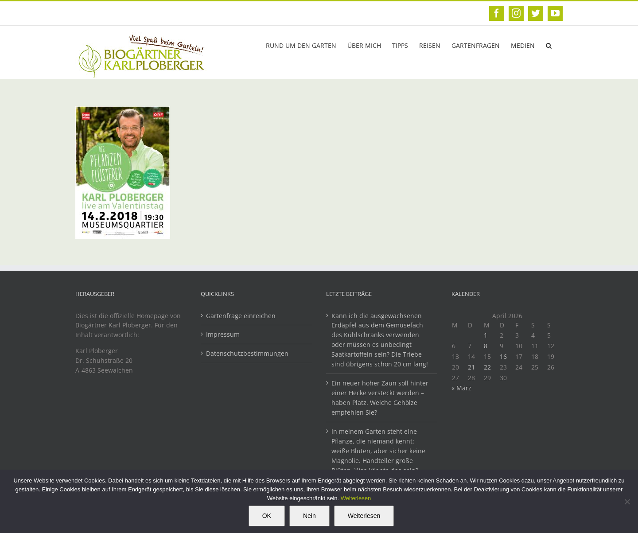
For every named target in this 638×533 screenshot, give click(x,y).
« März (461, 388)
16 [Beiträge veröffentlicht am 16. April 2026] (503, 356)
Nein (309, 515)
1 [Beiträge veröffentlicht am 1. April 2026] (485, 335)
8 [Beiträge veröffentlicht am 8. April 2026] (485, 346)
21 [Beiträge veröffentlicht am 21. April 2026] (471, 367)
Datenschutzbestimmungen (247, 353)
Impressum (223, 334)
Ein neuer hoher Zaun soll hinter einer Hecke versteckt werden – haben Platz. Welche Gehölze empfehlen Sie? (379, 397)
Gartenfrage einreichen (241, 315)
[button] (549, 45)
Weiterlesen (356, 498)
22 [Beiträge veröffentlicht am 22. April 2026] (487, 367)
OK (266, 515)
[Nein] (626, 501)
